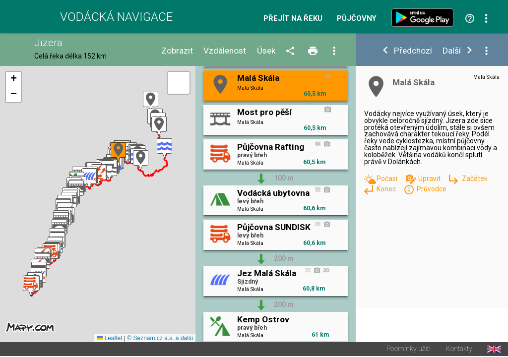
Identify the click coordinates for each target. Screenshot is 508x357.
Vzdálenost (224, 51)
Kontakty (459, 350)
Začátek (475, 178)
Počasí (388, 178)
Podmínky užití (408, 350)
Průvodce (431, 189)
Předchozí (413, 51)
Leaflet (109, 339)
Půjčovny (357, 18)
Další (452, 51)
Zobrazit (177, 51)
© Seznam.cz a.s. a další (160, 339)
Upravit (430, 178)
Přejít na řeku (292, 18)
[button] (150, 102)
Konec (387, 189)
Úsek (266, 51)
